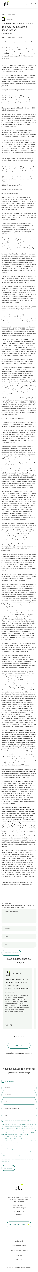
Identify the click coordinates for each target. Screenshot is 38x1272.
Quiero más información (20, 1224)
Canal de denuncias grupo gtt (19, 1250)
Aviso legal (19, 1241)
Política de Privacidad (19, 1246)
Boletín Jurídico (11, 14)
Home (3, 14)
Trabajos (20, 37)
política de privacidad (14, 1120)
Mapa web (19, 1260)
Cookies (19, 1255)
